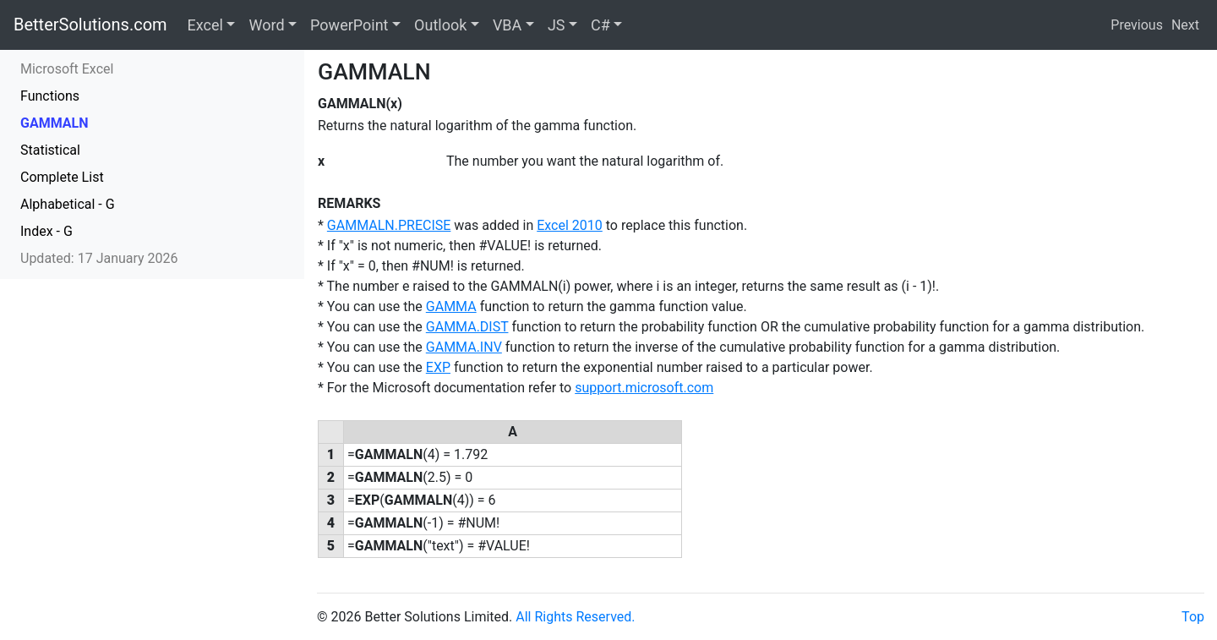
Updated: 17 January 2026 (99, 258)
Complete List (62, 177)
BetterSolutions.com (90, 24)
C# (600, 25)
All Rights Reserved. (575, 617)
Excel (205, 25)
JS (556, 25)
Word (266, 25)
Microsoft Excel (66, 69)
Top (1193, 617)
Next (1185, 25)
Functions (49, 96)
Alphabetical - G (67, 204)
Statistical (50, 150)
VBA (507, 25)
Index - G (46, 231)
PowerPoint (349, 25)
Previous (1137, 25)
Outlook (440, 25)
